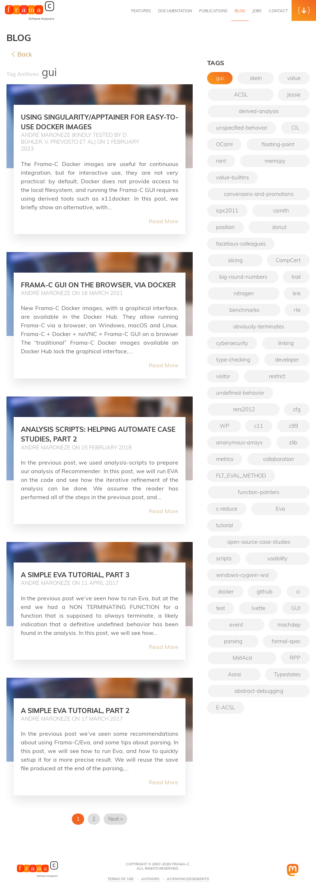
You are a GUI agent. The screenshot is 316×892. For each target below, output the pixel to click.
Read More (163, 221)
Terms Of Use (120, 879)
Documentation (175, 10)
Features (141, 10)
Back (22, 54)
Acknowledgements (188, 879)
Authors (150, 879)
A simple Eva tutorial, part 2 (83, 720)
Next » (115, 828)
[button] (304, 10)
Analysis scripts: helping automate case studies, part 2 (98, 443)
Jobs (257, 10)
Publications (213, 10)
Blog (240, 10)
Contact (278, 10)
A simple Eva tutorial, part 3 (83, 584)
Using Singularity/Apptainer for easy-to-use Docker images (92, 121)
